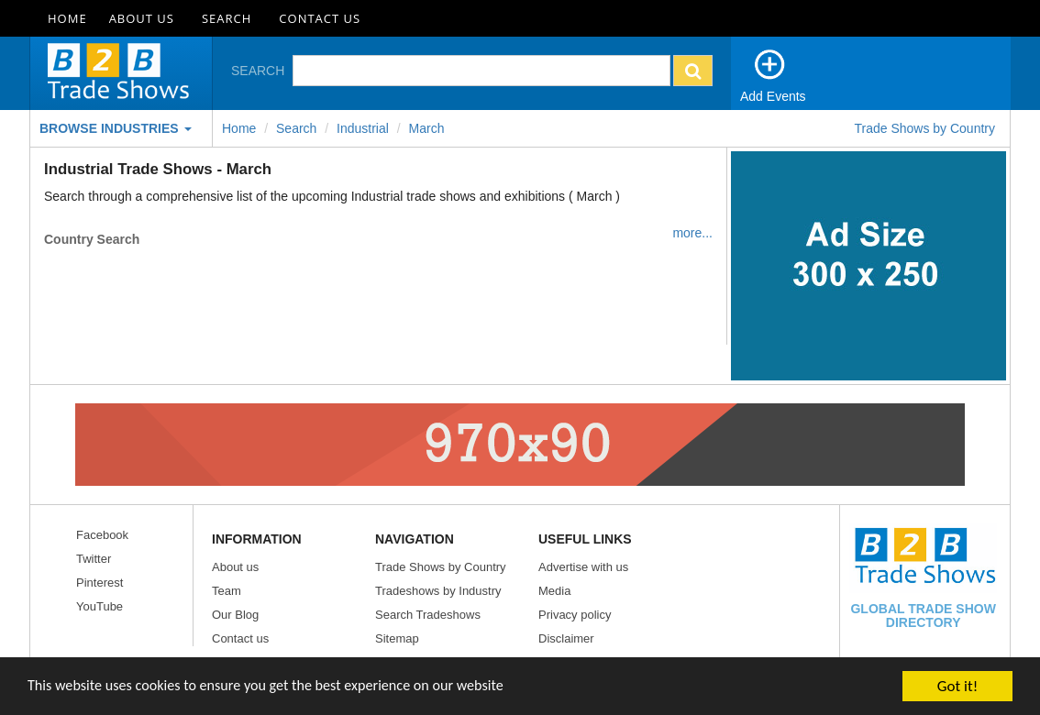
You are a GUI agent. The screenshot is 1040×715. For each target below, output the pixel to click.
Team (226, 591)
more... (692, 233)
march (427, 128)
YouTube (99, 606)
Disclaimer (566, 638)
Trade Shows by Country (924, 128)
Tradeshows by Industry (438, 591)
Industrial (363, 128)
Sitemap (397, 638)
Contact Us (319, 18)
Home (67, 18)
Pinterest (99, 582)
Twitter (93, 559)
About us (235, 567)
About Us (141, 18)
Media (554, 591)
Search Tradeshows (428, 615)
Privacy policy (574, 615)
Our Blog (235, 615)
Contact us (240, 638)
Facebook (102, 535)
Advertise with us (583, 567)
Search (226, 18)
